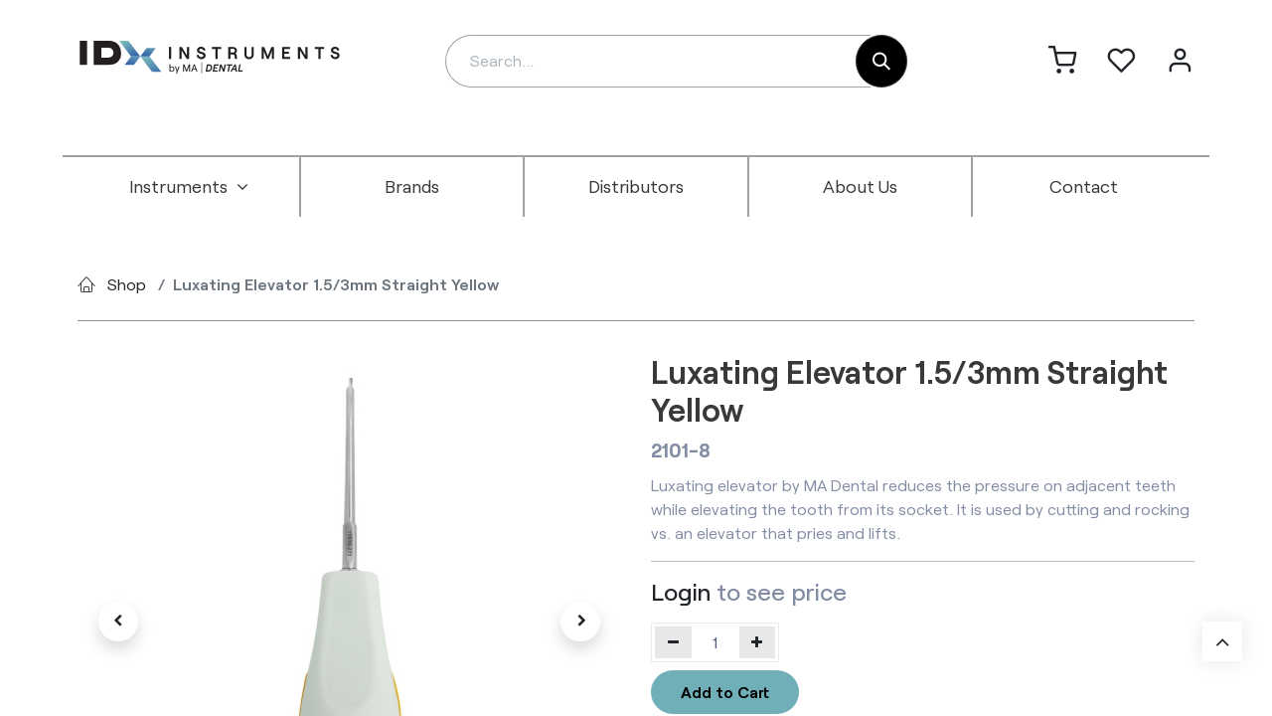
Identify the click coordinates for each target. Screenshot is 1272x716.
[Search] (881, 61)
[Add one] (757, 642)
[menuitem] (188, 187)
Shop (126, 283)
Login (681, 591)
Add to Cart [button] (725, 691)
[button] (118, 621)
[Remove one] (673, 642)
